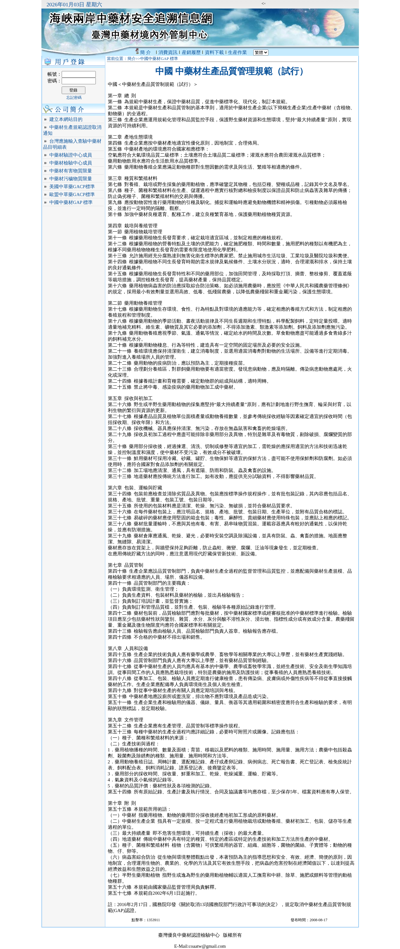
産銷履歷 (191, 52)
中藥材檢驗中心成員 (70, 162)
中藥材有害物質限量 (70, 170)
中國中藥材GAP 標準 (71, 202)
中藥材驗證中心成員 (70, 155)
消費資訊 (167, 52)
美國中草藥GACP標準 (72, 186)
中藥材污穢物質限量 (70, 178)
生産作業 (237, 52)
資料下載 (214, 52)
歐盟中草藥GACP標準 (72, 194)
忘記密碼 (74, 97)
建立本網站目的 (66, 119)
